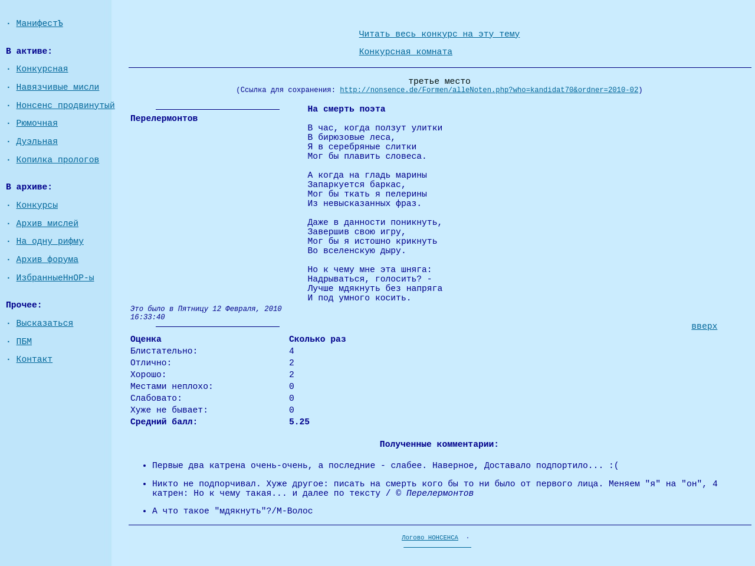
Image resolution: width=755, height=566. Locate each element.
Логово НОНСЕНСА (430, 537)
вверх (704, 326)
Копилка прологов (58, 160)
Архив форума (48, 259)
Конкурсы (37, 205)
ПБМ (24, 341)
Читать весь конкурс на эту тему (439, 34)
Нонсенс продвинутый (66, 105)
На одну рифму (50, 241)
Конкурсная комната (405, 52)
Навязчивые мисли (58, 87)
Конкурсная (42, 69)
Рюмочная (37, 123)
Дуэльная (37, 141)
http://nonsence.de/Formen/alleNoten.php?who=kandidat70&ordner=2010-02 (489, 90)
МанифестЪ (40, 23)
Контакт (35, 359)
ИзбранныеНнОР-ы (55, 278)
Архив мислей (48, 223)
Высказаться (45, 323)
